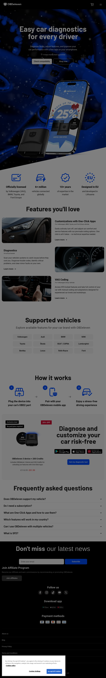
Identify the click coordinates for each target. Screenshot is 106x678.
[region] (33, 665)
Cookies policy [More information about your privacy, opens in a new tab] (11, 665)
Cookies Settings (34, 671)
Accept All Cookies (54, 671)
